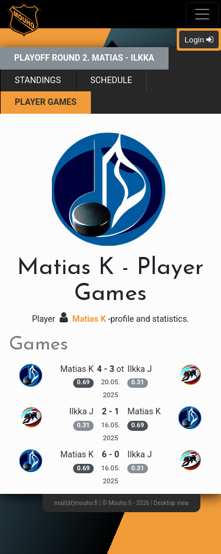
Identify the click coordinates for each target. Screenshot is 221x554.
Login (198, 39)
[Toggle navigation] (202, 14)
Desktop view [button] (171, 503)
